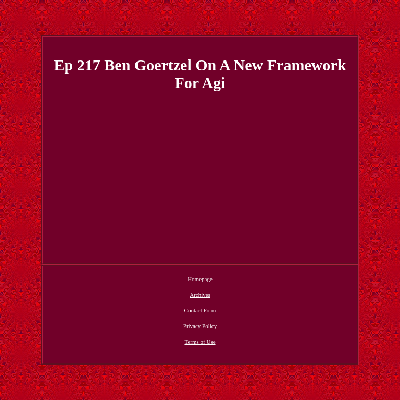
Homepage (200, 279)
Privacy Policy (200, 326)
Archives (200, 295)
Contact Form (200, 310)
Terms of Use (199, 341)
